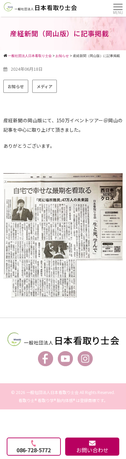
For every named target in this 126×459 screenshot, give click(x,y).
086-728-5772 (33, 447)
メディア (44, 86)
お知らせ (16, 86)
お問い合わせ (92, 447)
